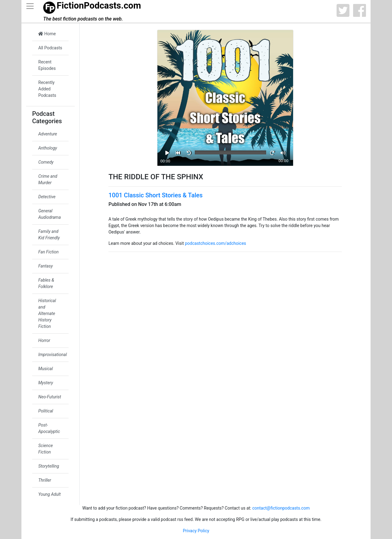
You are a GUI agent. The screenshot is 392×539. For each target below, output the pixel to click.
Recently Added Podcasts (47, 89)
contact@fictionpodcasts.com (281, 508)
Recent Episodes (47, 65)
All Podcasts (50, 47)
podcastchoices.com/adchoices (215, 243)
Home (47, 33)
